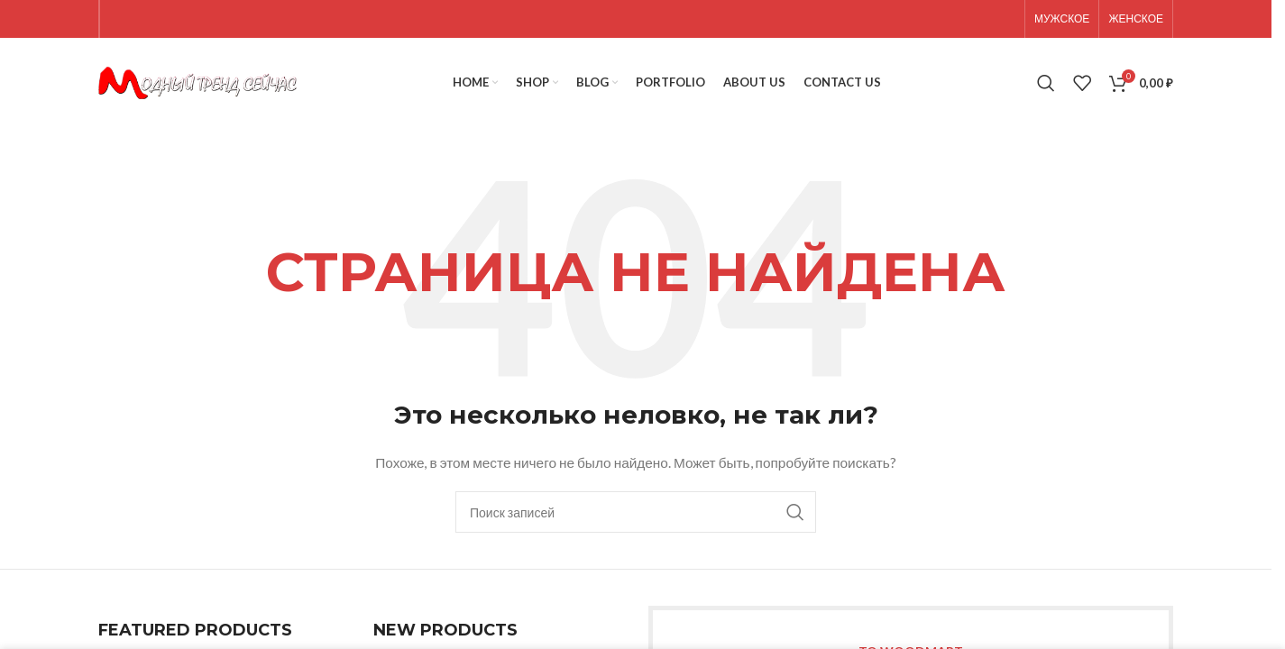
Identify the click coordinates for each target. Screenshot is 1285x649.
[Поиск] (1046, 83)
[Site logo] (197, 81)
